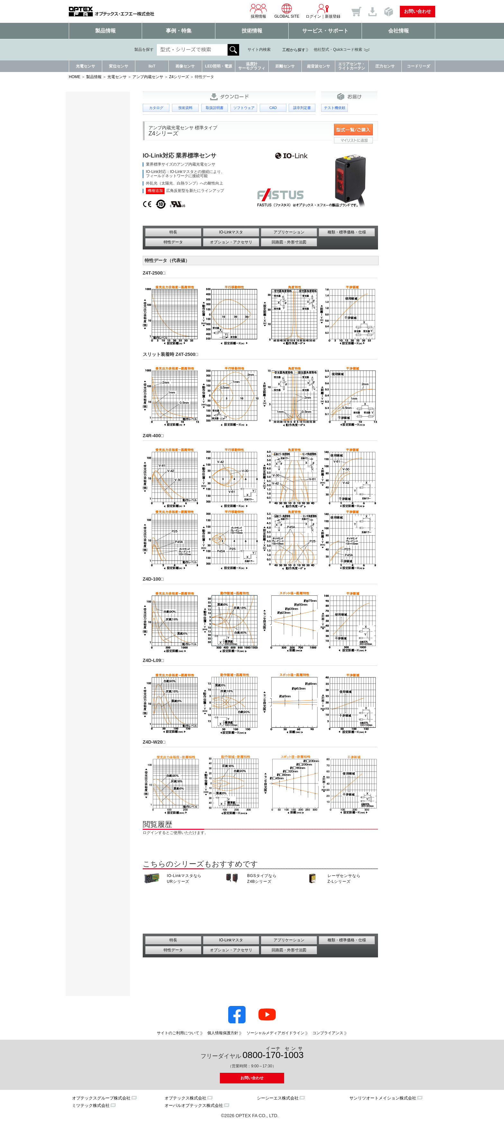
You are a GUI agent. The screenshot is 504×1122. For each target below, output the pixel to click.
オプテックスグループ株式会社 (101, 1098)
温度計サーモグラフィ (251, 66)
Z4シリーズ (179, 77)
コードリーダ (418, 66)
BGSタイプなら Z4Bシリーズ (262, 878)
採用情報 (258, 11)
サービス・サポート (325, 30)
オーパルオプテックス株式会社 (194, 1105)
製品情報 (105, 30)
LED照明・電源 (218, 66)
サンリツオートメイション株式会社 (382, 1098)
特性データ (173, 242)
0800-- (273, 1053)
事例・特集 (179, 30)
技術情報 (252, 30)
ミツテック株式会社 (91, 1105)
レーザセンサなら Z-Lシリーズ (344, 878)
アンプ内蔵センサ (147, 77)
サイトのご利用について (178, 1033)
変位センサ (118, 66)
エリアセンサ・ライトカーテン (351, 66)
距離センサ (285, 66)
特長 (173, 232)
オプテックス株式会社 (185, 1098)
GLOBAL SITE (286, 11)
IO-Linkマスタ (231, 232)
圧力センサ (385, 66)
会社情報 (398, 30)
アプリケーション (289, 232)
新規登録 (332, 16)
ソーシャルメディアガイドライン (275, 1033)
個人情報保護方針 (222, 1033)
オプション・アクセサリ (231, 242)
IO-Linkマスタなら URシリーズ (184, 878)
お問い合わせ (417, 11)
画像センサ (185, 66)
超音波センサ (318, 66)
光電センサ (85, 66)
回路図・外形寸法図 (289, 242)
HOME (74, 77)
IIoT (151, 66)
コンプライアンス (327, 1033)
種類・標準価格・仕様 (347, 232)
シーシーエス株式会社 (278, 1098)
